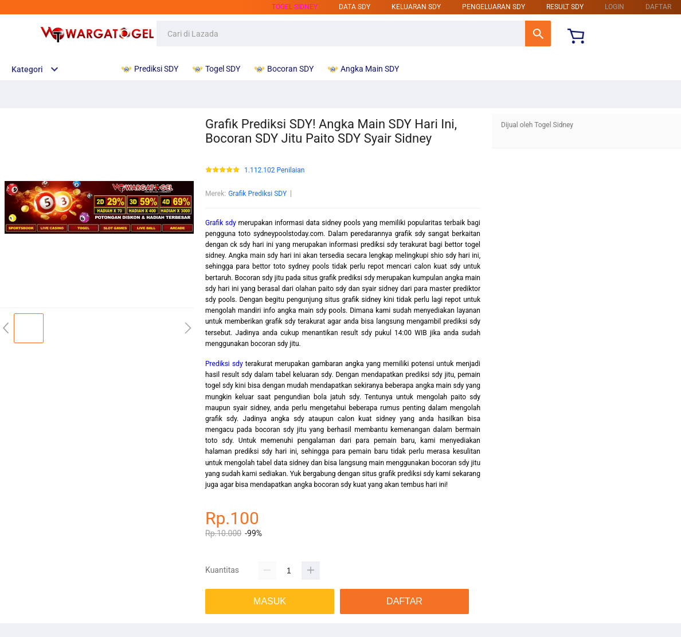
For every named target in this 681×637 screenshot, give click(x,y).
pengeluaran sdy (493, 7)
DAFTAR (658, 7)
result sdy (565, 7)
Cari (538, 33)
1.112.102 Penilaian (274, 170)
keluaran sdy (416, 7)
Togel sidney (295, 7)
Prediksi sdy (224, 364)
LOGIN (614, 7)
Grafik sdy (220, 223)
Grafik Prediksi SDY (257, 194)
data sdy (354, 7)
